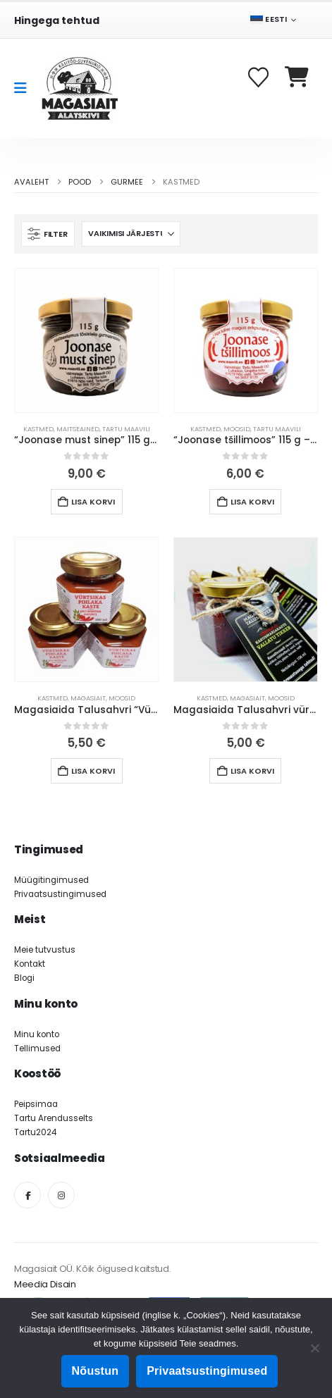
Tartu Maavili (126, 428)
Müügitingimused (51, 880)
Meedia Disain (45, 1284)
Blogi (24, 978)
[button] (48, 234)
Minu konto (36, 1034)
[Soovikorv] (259, 77)
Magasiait (88, 698)
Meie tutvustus (44, 949)
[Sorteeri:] (131, 234)
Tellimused (37, 1048)
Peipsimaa (36, 1104)
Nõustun (95, 1371)
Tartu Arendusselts (53, 1118)
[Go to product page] (87, 340)
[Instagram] (61, 1195)
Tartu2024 (35, 1132)
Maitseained (77, 428)
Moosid (236, 428)
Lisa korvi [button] (93, 501)
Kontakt (29, 964)
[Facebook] (27, 1195)
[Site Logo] (79, 88)
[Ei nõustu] (314, 1348)
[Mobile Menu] (25, 88)
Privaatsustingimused (60, 894)
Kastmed (38, 428)
